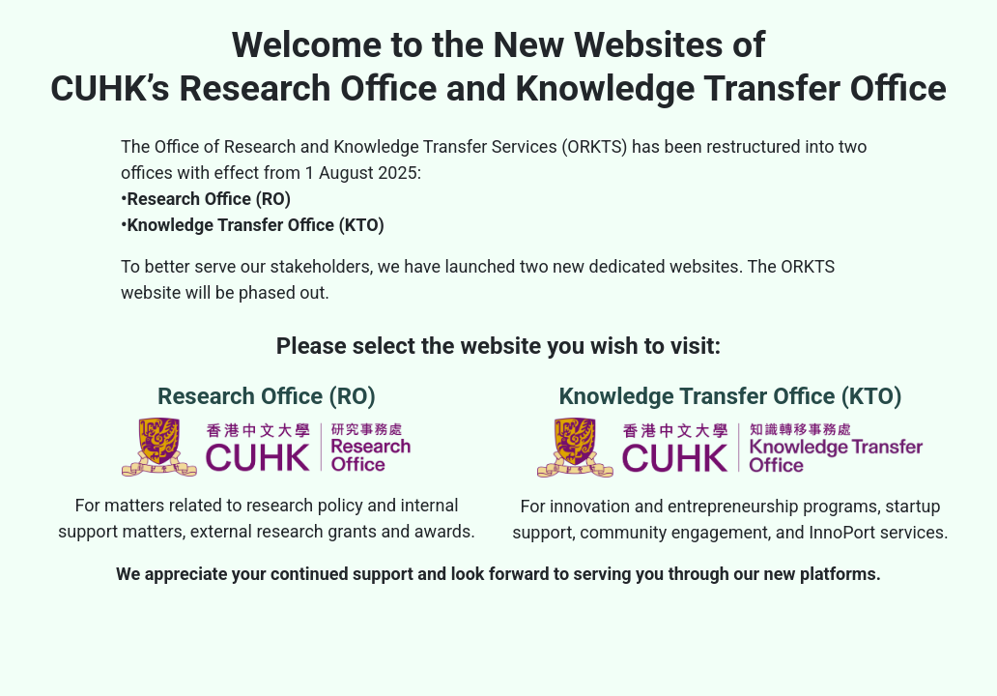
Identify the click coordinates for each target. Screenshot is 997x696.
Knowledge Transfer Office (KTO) (730, 430)
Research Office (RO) (267, 430)
